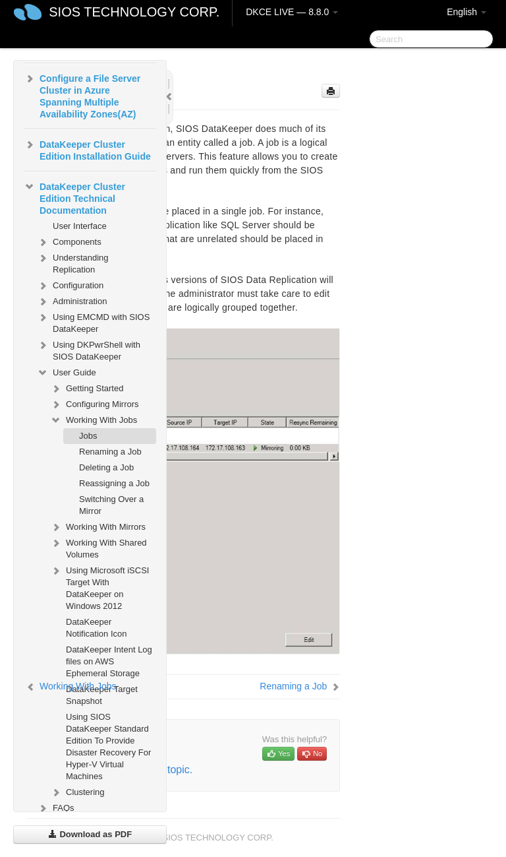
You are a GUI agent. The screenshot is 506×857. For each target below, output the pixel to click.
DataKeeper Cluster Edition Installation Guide (87, 149)
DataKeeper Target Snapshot (102, 695)
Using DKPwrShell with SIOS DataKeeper (88, 349)
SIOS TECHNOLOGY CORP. (134, 12)
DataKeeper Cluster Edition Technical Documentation (74, 197)
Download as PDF (90, 834)
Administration (72, 301)
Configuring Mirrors (94, 404)
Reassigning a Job (114, 483)
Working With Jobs (93, 420)
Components (69, 242)
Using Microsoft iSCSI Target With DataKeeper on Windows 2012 (99, 587)
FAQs (55, 808)
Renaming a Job (110, 452)
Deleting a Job (106, 467)
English (466, 12)
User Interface (80, 226)
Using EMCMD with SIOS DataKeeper (93, 321)
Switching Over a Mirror (111, 505)
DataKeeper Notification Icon (96, 628)
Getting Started (86, 389)
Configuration (70, 286)
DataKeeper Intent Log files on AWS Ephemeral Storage (109, 661)
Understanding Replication (73, 262)
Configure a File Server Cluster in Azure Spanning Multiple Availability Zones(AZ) (82, 95)
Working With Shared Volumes (98, 547)
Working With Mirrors (98, 527)
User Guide (66, 373)
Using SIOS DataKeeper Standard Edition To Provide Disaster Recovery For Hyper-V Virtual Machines (108, 746)
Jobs (88, 436)
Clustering (77, 792)
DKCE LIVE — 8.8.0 (292, 12)
